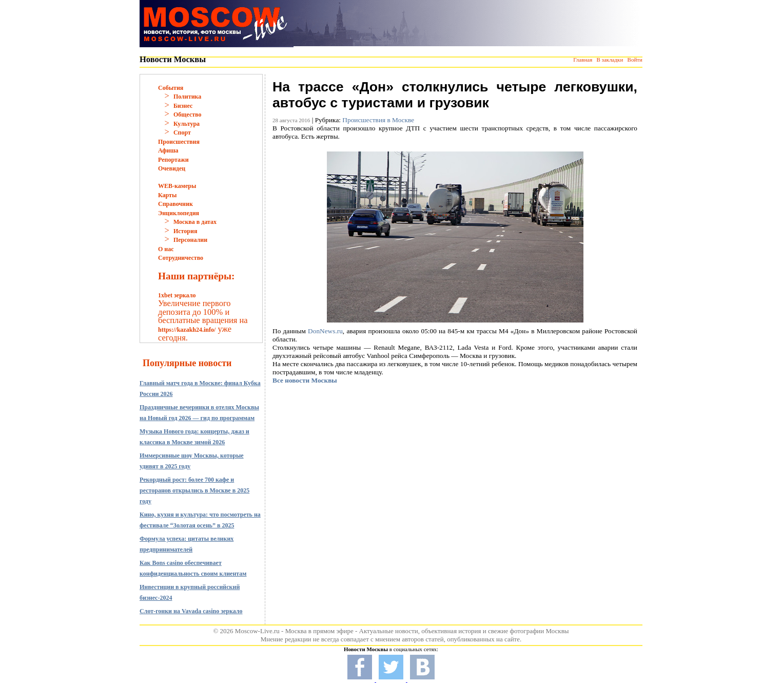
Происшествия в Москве (378, 120)
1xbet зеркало (177, 295)
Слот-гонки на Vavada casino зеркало (191, 611)
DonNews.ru (325, 331)
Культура (186, 123)
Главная (582, 59)
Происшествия (179, 141)
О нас (166, 249)
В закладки (609, 59)
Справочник (175, 203)
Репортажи (173, 159)
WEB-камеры (177, 185)
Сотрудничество (180, 257)
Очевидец (171, 168)
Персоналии (190, 239)
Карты (167, 195)
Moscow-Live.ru (257, 631)
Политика (187, 96)
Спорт (182, 132)
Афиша (168, 150)
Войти (635, 59)
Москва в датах (195, 221)
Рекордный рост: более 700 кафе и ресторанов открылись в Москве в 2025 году (194, 490)
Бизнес (182, 105)
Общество (187, 114)
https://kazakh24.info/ (187, 329)
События (170, 87)
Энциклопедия (178, 213)
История (185, 231)
